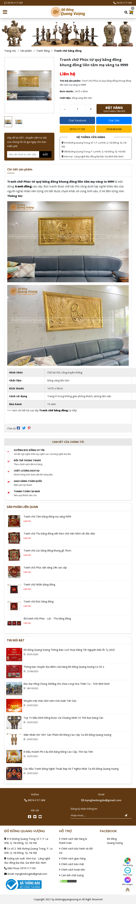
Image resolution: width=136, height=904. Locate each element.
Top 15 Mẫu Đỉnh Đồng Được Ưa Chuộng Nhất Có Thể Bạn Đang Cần (63, 717)
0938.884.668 (114, 129)
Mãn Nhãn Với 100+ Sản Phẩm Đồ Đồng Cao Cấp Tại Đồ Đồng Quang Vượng (67, 734)
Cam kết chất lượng (71, 875)
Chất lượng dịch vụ (26, 470)
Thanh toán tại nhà (27, 491)
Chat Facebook (77, 120)
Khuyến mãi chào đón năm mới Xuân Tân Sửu (50, 700)
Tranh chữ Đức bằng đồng (38, 601)
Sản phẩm (26, 50)
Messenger (127, 881)
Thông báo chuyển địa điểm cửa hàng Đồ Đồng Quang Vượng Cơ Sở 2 (64, 666)
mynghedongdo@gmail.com (101, 800)
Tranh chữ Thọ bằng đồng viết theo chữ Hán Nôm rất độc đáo (59, 533)
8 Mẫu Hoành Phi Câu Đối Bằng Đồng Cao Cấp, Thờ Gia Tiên (58, 751)
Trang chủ (10, 50)
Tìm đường (128, 862)
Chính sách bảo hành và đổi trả (76, 850)
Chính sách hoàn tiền (72, 869)
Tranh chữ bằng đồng (68, 50)
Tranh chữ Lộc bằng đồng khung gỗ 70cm (47, 550)
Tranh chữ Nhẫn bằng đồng (39, 584)
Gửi (45, 154)
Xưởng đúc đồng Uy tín (29, 449)
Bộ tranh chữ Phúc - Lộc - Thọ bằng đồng (47, 618)
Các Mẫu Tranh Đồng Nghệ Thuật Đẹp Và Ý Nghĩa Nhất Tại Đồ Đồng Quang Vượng (71, 768)
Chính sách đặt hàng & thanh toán (73, 840)
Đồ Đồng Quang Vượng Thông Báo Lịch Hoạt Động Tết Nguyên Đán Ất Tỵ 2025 (69, 649)
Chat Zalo (114, 120)
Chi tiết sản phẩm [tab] (19, 169)
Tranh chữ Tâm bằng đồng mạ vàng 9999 (47, 516)
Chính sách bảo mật (71, 863)
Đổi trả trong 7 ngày (27, 460)
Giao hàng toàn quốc (28, 480)
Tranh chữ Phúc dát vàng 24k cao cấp (45, 567)
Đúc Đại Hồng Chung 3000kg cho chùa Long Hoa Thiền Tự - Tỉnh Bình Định (67, 683)
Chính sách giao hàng (72, 858)
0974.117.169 (15, 2)
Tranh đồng (43, 50)
